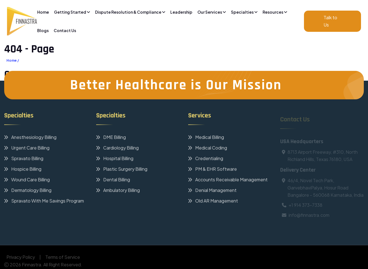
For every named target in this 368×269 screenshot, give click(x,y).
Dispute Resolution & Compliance (130, 12)
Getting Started (72, 12)
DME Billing (111, 138)
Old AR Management (213, 202)
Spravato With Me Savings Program (44, 202)
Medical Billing (206, 138)
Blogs (43, 30)
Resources (275, 12)
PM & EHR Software (212, 170)
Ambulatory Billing (118, 191)
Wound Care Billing (27, 180)
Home (43, 12)
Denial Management (212, 191)
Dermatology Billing (27, 191)
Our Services (211, 12)
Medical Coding (207, 149)
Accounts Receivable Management (228, 180)
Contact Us (65, 30)
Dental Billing (113, 180)
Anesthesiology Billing (30, 138)
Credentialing (205, 159)
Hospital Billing (114, 159)
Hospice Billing (22, 170)
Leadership (181, 12)
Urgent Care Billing (26, 149)
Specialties (244, 12)
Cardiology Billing (117, 149)
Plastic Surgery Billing (121, 170)
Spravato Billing (23, 159)
